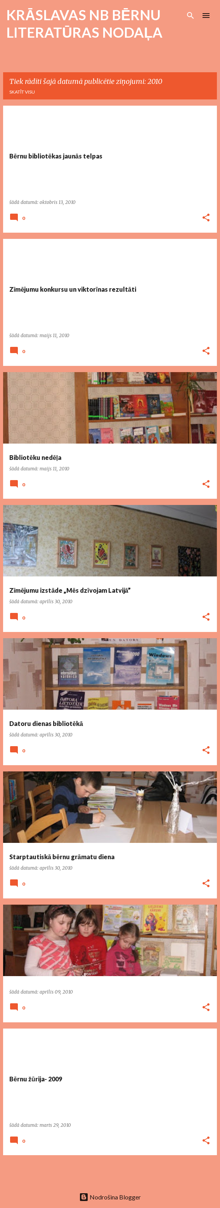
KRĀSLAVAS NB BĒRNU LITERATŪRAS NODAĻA (84, 23)
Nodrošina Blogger (110, 1197)
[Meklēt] (190, 15)
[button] (206, 218)
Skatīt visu (22, 92)
